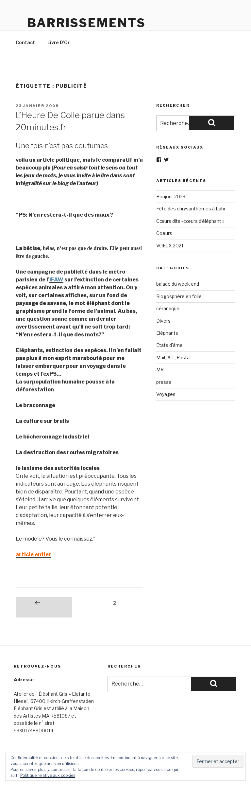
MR (160, 369)
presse (164, 382)
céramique (167, 308)
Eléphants (167, 333)
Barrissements (86, 23)
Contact (25, 42)
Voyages (166, 394)
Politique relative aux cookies (47, 775)
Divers (163, 321)
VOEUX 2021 (169, 245)
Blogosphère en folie (179, 296)
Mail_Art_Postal (173, 357)
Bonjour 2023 (170, 196)
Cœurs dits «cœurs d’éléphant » (190, 221)
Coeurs (164, 233)
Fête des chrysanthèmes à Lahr (191, 208)
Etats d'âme (169, 345)
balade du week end (177, 284)
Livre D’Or (58, 42)
